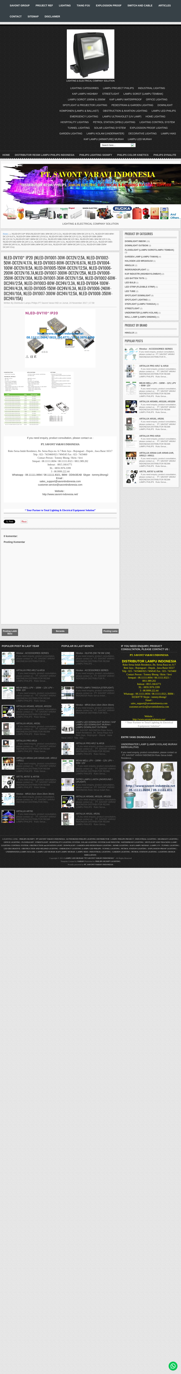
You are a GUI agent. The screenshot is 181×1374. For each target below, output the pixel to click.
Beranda (60, 631)
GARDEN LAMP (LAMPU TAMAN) (141, 256)
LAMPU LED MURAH (140, 139)
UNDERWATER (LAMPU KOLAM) (141, 312)
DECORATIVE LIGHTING (143, 133)
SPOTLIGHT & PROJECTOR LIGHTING (85, 105)
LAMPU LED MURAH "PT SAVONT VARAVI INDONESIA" (89, 858)
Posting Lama (111, 631)
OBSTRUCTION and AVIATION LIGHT (46, 845)
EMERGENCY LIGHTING (84, 116)
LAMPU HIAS (168, 133)
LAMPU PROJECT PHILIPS (118, 88)
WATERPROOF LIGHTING (132, 842)
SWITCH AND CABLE (139, 5)
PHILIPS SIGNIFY (27, 839)
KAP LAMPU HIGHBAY (85, 93)
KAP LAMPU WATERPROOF (125, 99)
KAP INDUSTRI (113, 842)
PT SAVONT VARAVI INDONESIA (50, 839)
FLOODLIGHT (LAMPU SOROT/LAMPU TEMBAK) (149, 250)
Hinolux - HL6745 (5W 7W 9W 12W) (93, 653)
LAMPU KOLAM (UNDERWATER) (105, 133)
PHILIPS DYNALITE (165, 155)
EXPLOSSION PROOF (109, 5)
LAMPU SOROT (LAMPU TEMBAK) (143, 93)
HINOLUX (129, 265)
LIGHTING (65, 5)
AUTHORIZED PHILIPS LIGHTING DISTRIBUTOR (88, 839)
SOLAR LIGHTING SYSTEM (110, 127)
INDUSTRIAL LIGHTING (151, 88)
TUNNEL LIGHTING (79, 127)
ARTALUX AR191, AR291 (151, 419)
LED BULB (130, 282)
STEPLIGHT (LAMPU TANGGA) (140, 304)
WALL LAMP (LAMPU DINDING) (140, 317)
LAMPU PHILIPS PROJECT (122, 839)
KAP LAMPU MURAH (139, 845)
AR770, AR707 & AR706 (151, 471)
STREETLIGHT (110, 93)
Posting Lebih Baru (10, 632)
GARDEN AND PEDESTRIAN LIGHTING (94, 845)
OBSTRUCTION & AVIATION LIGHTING (125, 110)
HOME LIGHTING (155, 116)
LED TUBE (130, 291)
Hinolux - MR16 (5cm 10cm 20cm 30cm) (35, 794)
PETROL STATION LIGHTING (134, 848)
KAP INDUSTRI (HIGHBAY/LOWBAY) (143, 274)
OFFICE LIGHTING (156, 99)
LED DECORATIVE (12, 848)
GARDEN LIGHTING (70, 133)
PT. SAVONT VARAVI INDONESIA (98, 864)
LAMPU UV (155, 845)
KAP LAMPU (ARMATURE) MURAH (104, 139)
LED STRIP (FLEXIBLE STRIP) (140, 287)
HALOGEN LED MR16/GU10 (139, 261)
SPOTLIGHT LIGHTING (136, 300)
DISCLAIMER (52, 16)
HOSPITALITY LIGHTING (74, 122)
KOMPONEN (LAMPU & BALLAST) (79, 110)
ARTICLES (164, 5)
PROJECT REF (44, 5)
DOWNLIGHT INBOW (135, 241)
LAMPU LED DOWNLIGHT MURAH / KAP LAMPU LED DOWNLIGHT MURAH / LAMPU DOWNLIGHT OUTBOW (96, 724)
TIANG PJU (83, 5)
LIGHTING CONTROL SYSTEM (157, 122)
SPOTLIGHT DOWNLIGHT (138, 295)
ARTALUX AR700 (24, 811)
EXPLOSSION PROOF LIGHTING (149, 127)
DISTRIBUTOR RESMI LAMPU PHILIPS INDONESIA (44, 155)
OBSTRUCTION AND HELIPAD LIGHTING (40, 848)
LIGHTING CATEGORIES (84, 88)
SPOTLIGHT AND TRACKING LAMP (160, 842)
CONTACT (16, 16)
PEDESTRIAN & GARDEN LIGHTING (132, 105)
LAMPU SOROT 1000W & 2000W (86, 99)
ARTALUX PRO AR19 (149, 436)
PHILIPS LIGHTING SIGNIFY (95, 155)
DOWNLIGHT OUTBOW (136, 245)
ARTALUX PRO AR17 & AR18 (153, 366)
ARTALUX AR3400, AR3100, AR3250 (157, 401)
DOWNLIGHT (165, 105)
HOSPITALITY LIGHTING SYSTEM (64, 842)
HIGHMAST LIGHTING (168, 839)
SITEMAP (33, 16)
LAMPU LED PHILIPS (164, 110)
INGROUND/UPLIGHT (135, 269)
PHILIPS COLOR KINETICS (132, 155)
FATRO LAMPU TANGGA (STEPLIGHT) (95, 687)
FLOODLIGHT (28, 842)
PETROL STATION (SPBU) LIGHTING (114, 122)
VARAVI (80, 861)
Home (6, 155)
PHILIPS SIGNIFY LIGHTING (107, 861)
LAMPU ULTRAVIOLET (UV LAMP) (122, 116)
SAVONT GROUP (20, 5)
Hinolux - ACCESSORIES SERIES (156, 349)
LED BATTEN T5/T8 (134, 278)
